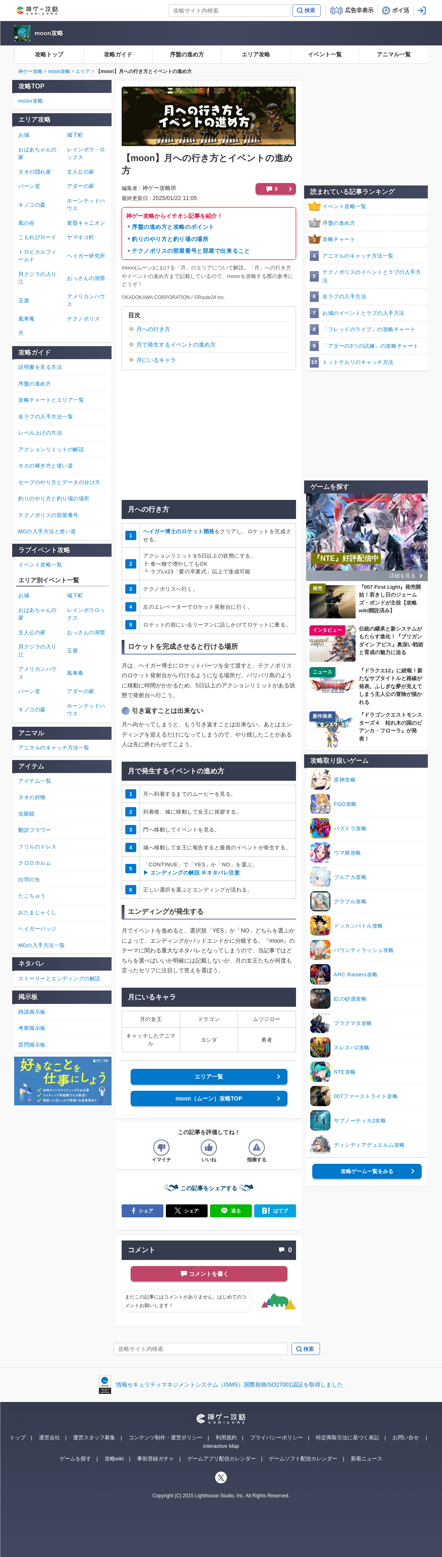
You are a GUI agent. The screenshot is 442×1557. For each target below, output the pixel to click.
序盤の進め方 (187, 54)
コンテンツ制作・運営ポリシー (165, 1437)
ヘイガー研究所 (86, 256)
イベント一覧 (325, 54)
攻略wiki (114, 1459)
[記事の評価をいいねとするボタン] (209, 1147)
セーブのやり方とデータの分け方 (59, 482)
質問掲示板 (32, 1045)
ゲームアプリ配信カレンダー (221, 1459)
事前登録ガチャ (155, 1459)
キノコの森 (32, 205)
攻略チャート (338, 239)
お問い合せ (406, 1437)
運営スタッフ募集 (94, 1437)
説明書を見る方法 (40, 367)
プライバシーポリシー (276, 1437)
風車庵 (26, 319)
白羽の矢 (29, 879)
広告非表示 (359, 10)
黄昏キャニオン (86, 223)
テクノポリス (83, 319)
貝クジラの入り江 (37, 278)
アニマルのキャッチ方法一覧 (358, 256)
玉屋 (23, 300)
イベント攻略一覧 (344, 206)
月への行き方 (153, 329)
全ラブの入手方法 (344, 296)
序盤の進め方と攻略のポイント (173, 227)
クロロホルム (34, 863)
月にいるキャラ (156, 360)
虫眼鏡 (26, 814)
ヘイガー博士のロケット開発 (179, 531)
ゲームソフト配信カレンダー (303, 1459)
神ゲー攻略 (30, 71)
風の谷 (26, 223)
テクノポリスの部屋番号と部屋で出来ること (191, 251)
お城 (23, 135)
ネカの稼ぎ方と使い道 (45, 466)
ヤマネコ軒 (80, 237)
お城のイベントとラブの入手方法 (363, 313)
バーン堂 (29, 186)
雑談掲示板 (32, 1012)
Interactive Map (221, 1446)
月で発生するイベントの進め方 (176, 344)
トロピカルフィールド (37, 256)
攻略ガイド (118, 54)
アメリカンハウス (86, 300)
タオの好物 (32, 797)
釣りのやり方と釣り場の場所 (170, 239)
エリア (82, 71)
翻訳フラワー (34, 830)
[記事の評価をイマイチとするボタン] (161, 1147)
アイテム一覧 (34, 781)
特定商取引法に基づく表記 (347, 1437)
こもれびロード (37, 237)
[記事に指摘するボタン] (257, 1147)
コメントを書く (209, 1274)
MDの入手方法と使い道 (47, 531)
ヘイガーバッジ (37, 929)
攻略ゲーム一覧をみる (367, 1171)
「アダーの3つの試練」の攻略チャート (370, 346)
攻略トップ (49, 54)
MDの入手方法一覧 (41, 945)
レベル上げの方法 (40, 433)
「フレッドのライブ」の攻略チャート (369, 329)
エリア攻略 (256, 54)
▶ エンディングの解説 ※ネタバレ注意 (191, 873)
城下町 (75, 135)
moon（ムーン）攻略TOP (209, 1098)
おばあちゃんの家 (37, 153)
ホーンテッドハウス (86, 205)
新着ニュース (366, 1459)
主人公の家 (80, 172)
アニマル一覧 (394, 54)
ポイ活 (400, 10)
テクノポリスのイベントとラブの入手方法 (371, 276)
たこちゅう (32, 896)
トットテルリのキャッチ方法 (358, 362)
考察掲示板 (32, 1028)
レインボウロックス (86, 614)
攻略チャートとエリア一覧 (51, 400)
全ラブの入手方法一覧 (45, 416)
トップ (18, 1437)
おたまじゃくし (37, 912)
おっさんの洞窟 (86, 278)
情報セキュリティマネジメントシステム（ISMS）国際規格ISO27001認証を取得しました (229, 1384)
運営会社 (49, 1437)
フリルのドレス (37, 847)
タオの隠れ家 (34, 172)
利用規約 (226, 1437)
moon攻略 (48, 33)
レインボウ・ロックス (86, 153)
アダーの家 (80, 186)
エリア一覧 (209, 1076)
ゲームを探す (75, 1459)
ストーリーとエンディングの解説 (59, 979)
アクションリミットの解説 (51, 449)
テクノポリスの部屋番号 (48, 515)
